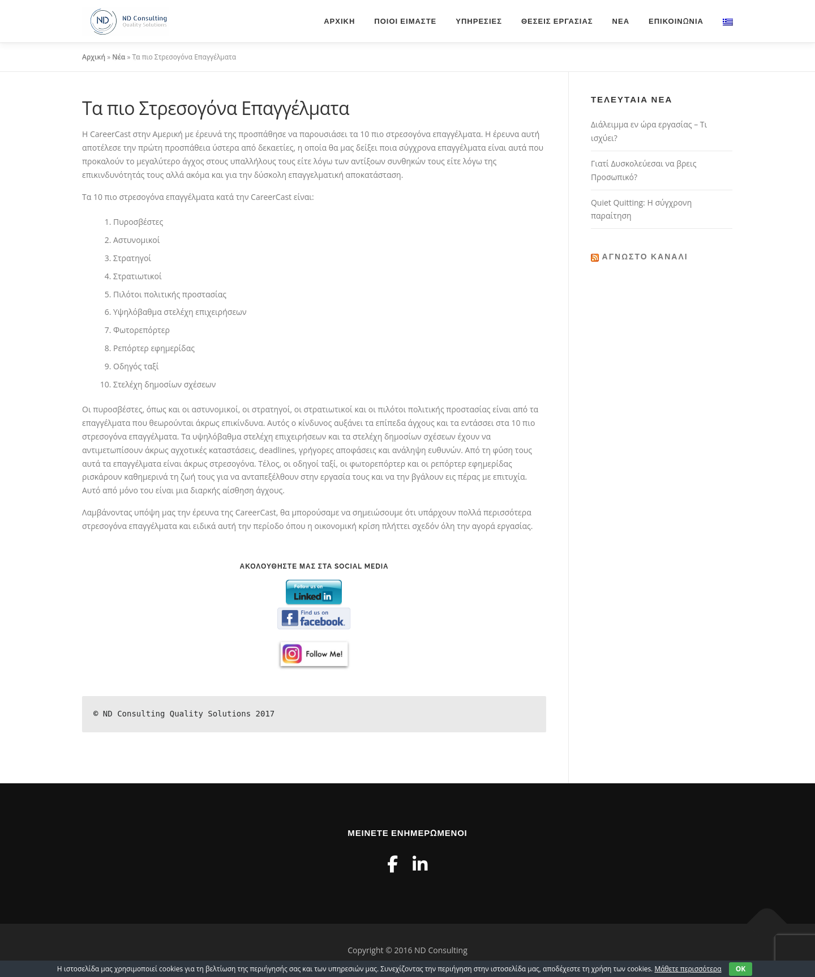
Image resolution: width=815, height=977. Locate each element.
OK (741, 969)
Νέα (620, 21)
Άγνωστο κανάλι (645, 256)
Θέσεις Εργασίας (557, 21)
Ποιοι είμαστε (405, 21)
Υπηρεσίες (479, 21)
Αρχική (339, 21)
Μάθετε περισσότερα (687, 969)
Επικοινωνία (676, 21)
